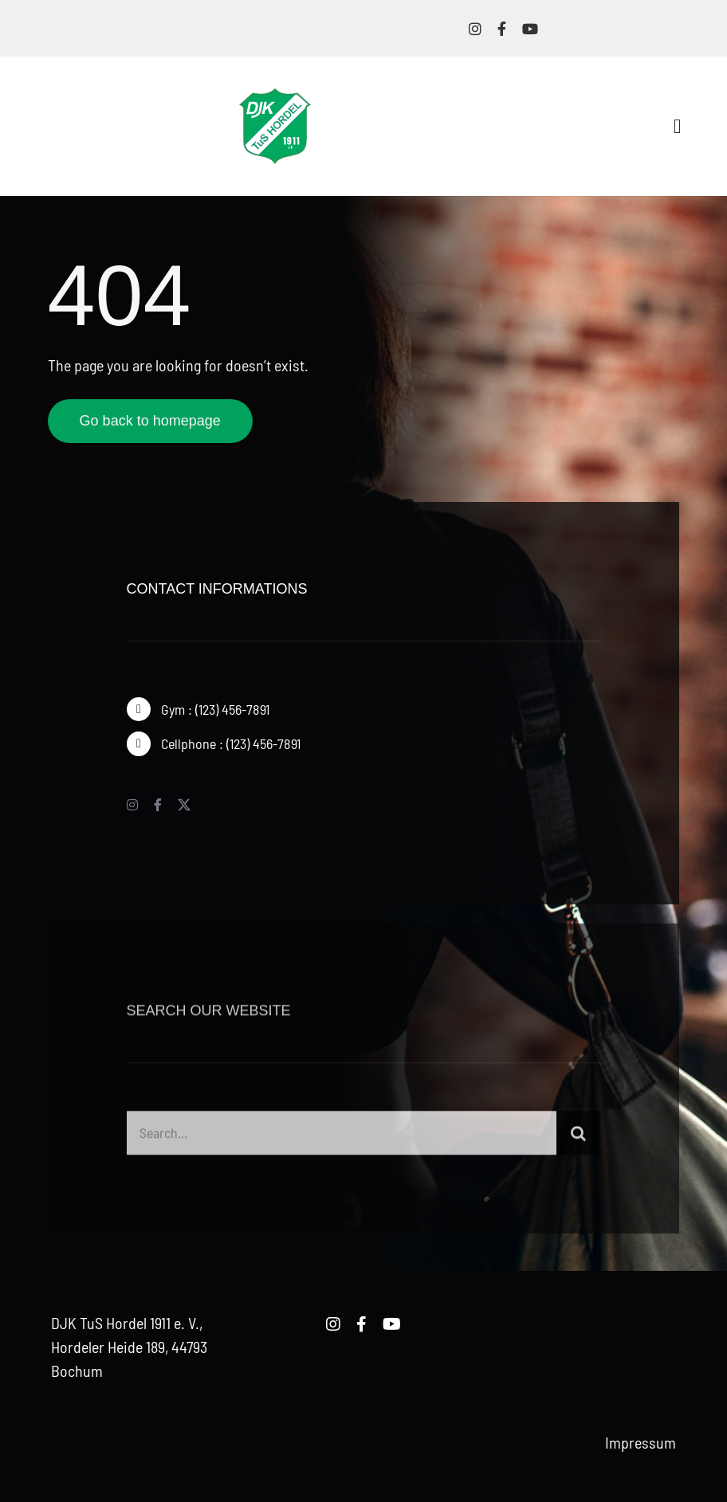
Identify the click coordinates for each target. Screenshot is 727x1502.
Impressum (640, 1442)
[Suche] (578, 1138)
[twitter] (184, 804)
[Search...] (342, 1138)
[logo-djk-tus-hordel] (275, 96)
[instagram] (475, 29)
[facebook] (501, 29)
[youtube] (530, 29)
